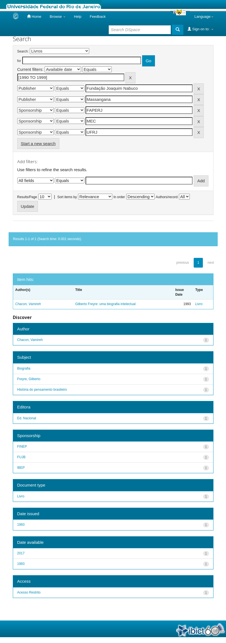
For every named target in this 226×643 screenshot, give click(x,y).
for (19, 61)
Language (204, 16)
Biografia (23, 368)
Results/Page (27, 197)
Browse (57, 16)
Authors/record (167, 197)
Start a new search (38, 143)
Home (34, 16)
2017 (21, 553)
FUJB (21, 457)
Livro (199, 304)
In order (119, 197)
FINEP (22, 446)
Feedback (98, 16)
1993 (21, 525)
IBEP (21, 468)
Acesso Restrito (29, 592)
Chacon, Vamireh (28, 304)
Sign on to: (200, 29)
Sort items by (67, 197)
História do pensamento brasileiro (42, 390)
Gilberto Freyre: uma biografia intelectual (105, 304)
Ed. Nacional (26, 418)
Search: (23, 51)
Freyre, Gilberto (28, 379)
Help (77, 16)
